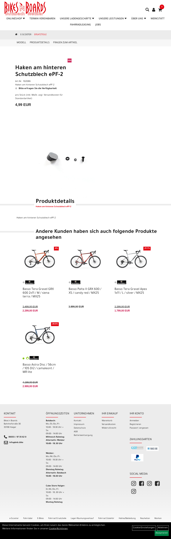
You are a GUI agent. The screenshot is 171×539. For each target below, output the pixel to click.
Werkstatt (158, 19)
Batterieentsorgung (83, 435)
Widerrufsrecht (109, 428)
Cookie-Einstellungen (144, 528)
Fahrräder (28, 518)
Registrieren (135, 424)
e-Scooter (25, 35)
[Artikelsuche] (147, 11)
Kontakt (77, 421)
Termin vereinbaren (42, 19)
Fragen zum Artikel (65, 42)
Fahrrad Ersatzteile (57, 518)
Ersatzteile (40, 35)
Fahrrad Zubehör (106, 518)
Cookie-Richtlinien (58, 529)
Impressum (79, 424)
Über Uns (138, 19)
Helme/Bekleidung (127, 518)
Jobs (98, 25)
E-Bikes (40, 518)
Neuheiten (145, 518)
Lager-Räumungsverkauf (82, 518)
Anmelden (134, 421)
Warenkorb (107, 421)
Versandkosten (109, 424)
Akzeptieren (162, 533)
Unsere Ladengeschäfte (77, 19)
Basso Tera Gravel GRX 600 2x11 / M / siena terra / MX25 (38, 293)
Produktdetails (40, 42)
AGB (76, 432)
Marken (158, 518)
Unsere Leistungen (113, 19)
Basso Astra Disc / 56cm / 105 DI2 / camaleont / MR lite (39, 368)
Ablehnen (163, 528)
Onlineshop (15, 19)
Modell (21, 42)
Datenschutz (80, 428)
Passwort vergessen (139, 428)
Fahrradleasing (80, 25)
